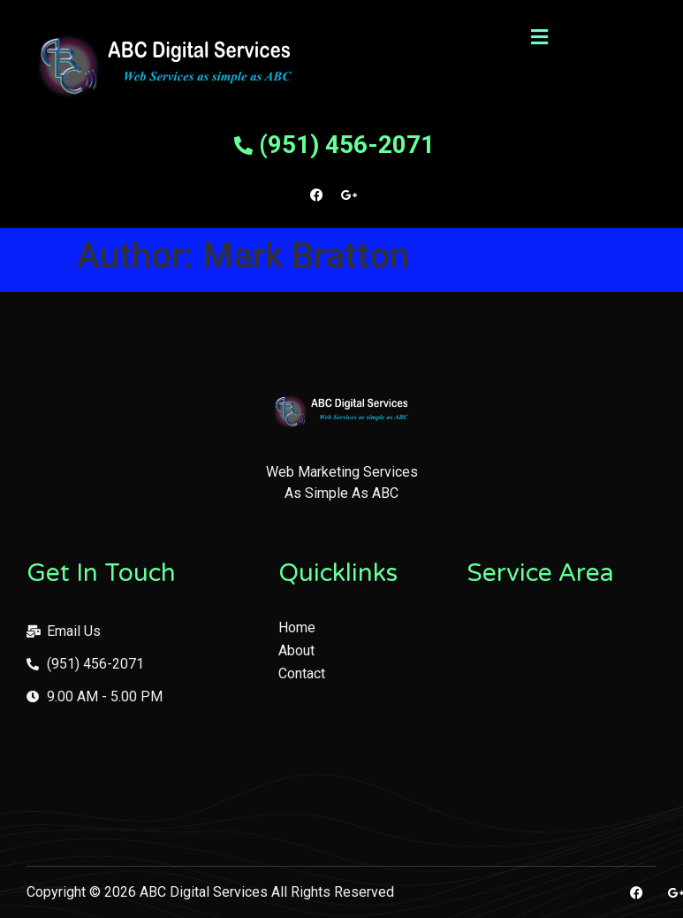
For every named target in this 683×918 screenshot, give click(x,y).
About (296, 650)
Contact (301, 673)
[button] (539, 37)
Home (296, 627)
